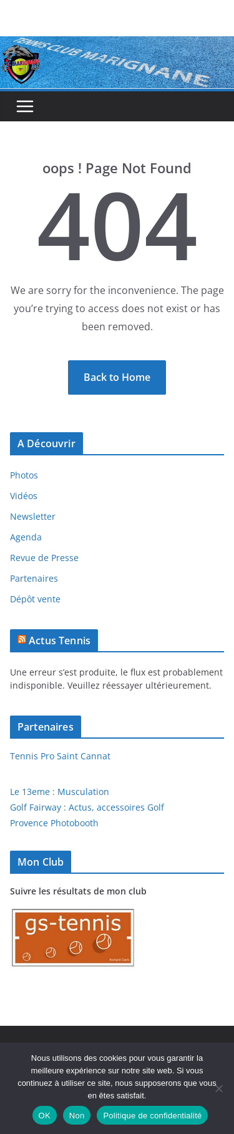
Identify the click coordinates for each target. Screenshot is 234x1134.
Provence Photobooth (54, 823)
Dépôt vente (35, 599)
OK (45, 1115)
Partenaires (34, 578)
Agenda (26, 537)
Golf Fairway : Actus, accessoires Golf (87, 807)
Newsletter (33, 516)
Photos (24, 475)
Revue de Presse (44, 558)
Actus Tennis (59, 640)
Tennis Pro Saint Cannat (60, 756)
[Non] (218, 1088)
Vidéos (23, 496)
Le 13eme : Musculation (59, 791)
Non (77, 1115)
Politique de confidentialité (152, 1115)
